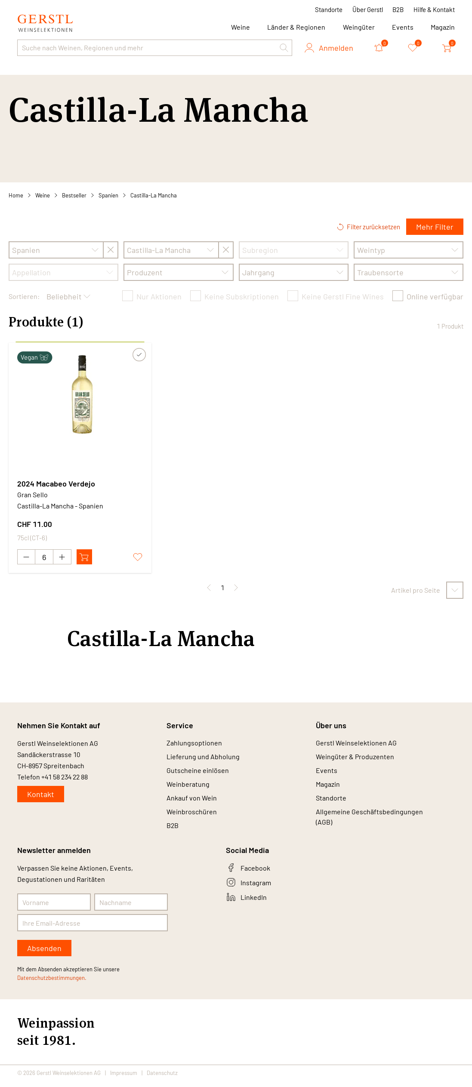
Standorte (328, 9)
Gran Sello (32, 494)
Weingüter (359, 27)
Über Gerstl (367, 9)
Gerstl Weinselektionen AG (356, 743)
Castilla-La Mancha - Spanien (60, 506)
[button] (284, 48)
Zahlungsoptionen (194, 743)
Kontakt (40, 794)
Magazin (443, 27)
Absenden (44, 954)
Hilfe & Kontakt (434, 9)
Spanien (108, 195)
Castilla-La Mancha (153, 195)
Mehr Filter (434, 226)
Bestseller (74, 195)
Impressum (123, 1079)
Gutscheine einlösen (198, 773)
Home (16, 195)
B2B (398, 9)
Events (402, 27)
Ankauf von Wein (192, 802)
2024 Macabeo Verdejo (56, 483)
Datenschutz (162, 1079)
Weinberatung (188, 787)
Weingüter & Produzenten (355, 758)
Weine (42, 195)
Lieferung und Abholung (203, 758)
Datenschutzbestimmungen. (51, 984)
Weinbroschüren (192, 817)
